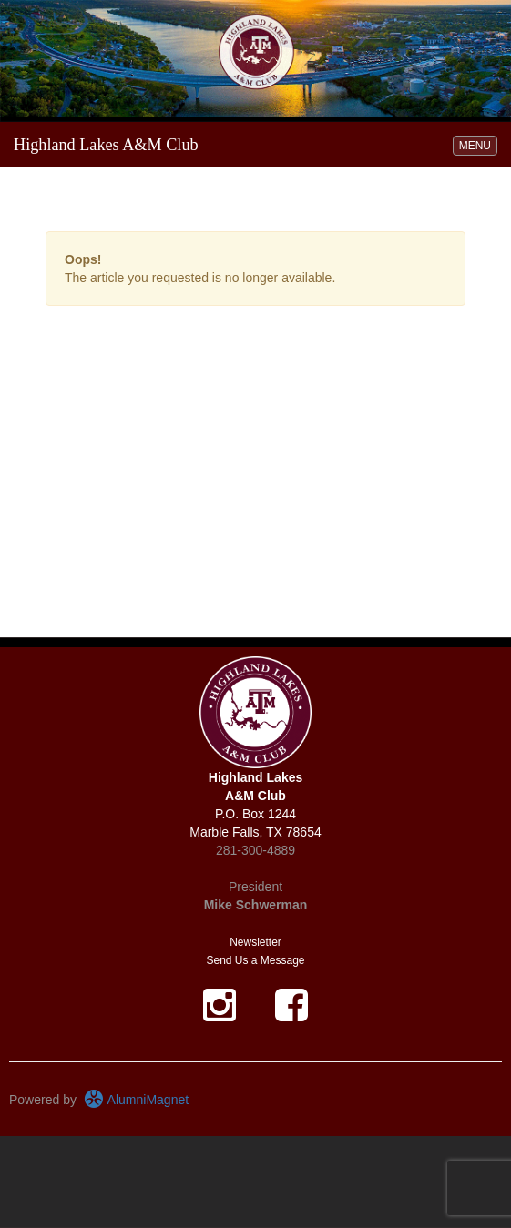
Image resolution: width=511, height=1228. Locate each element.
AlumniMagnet (136, 1099)
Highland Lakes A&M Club (106, 145)
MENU (477, 144)
